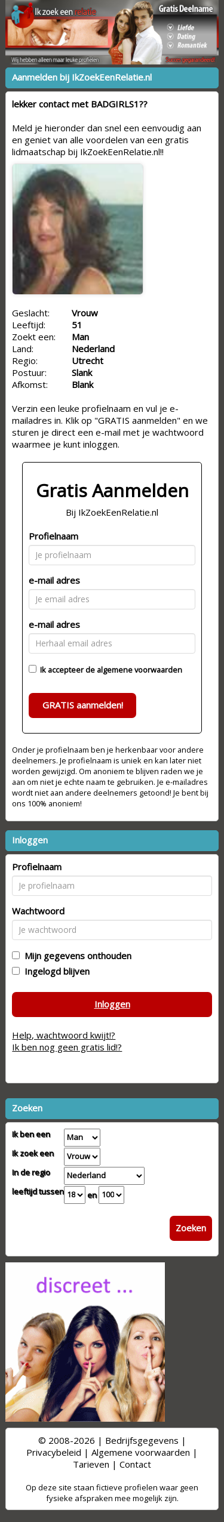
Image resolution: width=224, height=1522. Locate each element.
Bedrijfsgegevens (142, 1440)
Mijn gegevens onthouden (75, 956)
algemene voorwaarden (139, 669)
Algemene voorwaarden (140, 1452)
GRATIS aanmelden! (82, 705)
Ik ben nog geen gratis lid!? (67, 1047)
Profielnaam (53, 536)
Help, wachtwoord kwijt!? (63, 1035)
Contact (135, 1464)
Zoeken (191, 1228)
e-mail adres (54, 580)
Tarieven (91, 1464)
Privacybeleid (53, 1452)
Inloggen (112, 1004)
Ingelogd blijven (55, 971)
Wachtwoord (38, 911)
